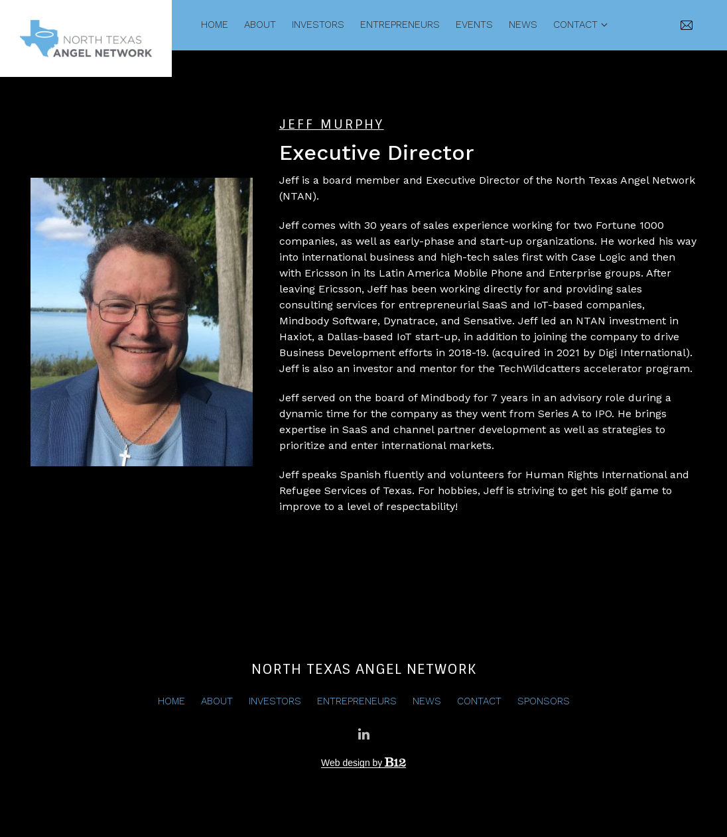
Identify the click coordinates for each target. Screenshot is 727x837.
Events (474, 25)
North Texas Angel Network (363, 669)
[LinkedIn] (363, 734)
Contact (575, 25)
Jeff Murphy (331, 124)
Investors (318, 25)
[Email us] (687, 25)
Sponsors (543, 701)
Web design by (363, 762)
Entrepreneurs (400, 25)
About (260, 25)
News (523, 25)
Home (214, 25)
